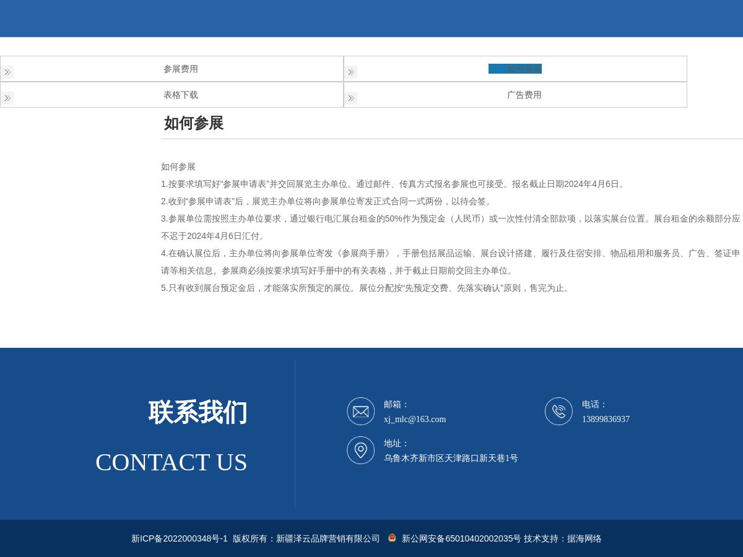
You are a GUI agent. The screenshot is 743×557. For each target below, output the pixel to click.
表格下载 (180, 95)
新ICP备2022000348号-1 (179, 538)
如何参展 (524, 69)
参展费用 (180, 69)
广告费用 (524, 95)
